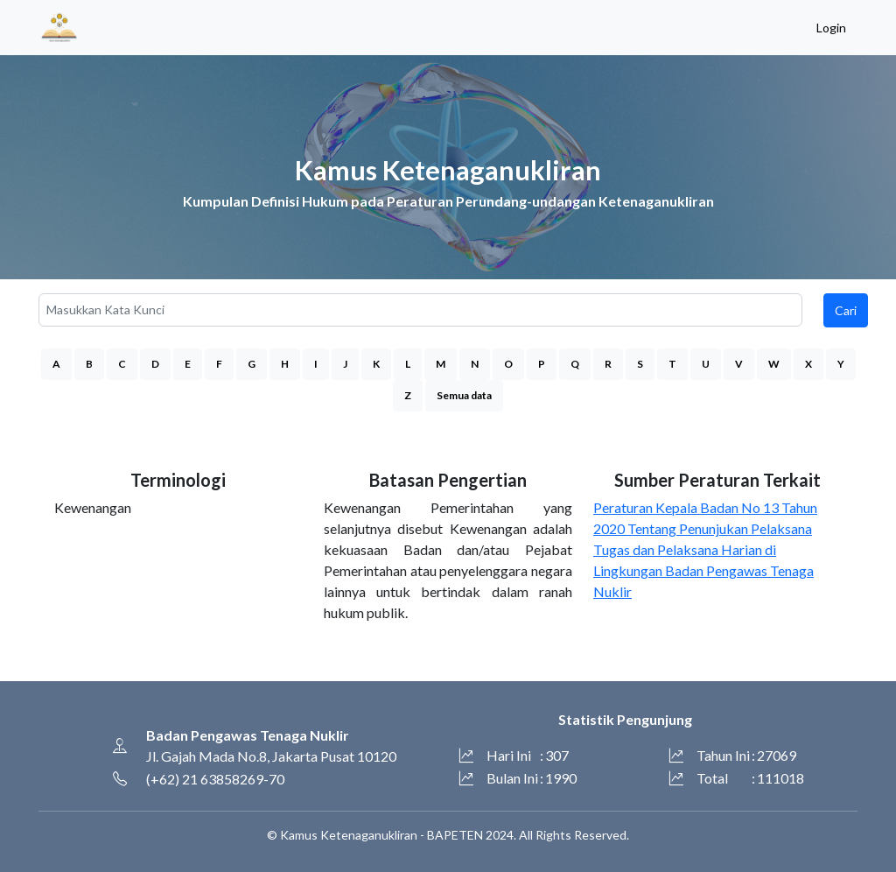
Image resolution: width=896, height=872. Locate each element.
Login (831, 27)
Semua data (464, 395)
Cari (846, 310)
